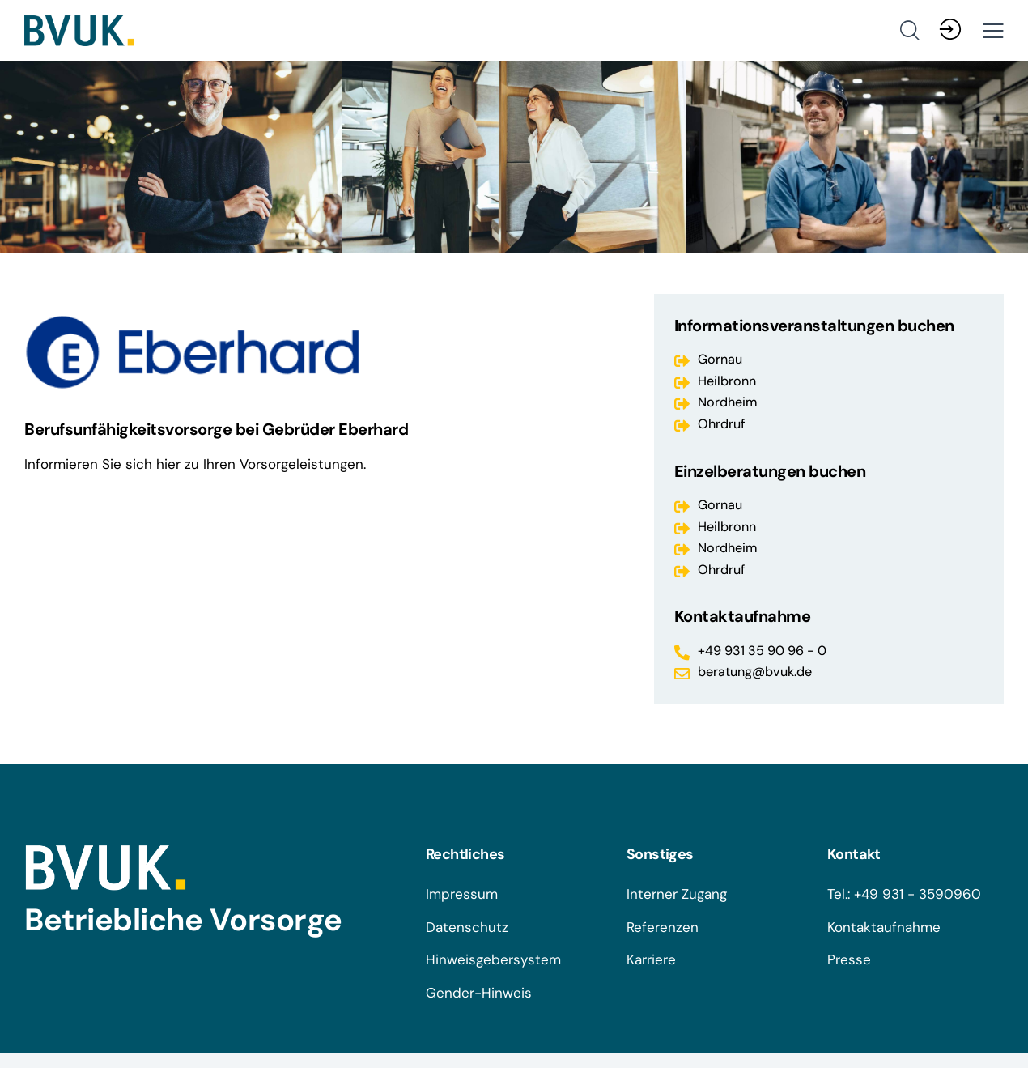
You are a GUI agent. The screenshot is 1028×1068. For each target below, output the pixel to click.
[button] (993, 30)
